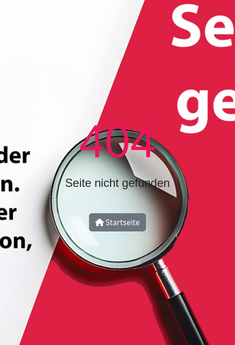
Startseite (117, 222)
